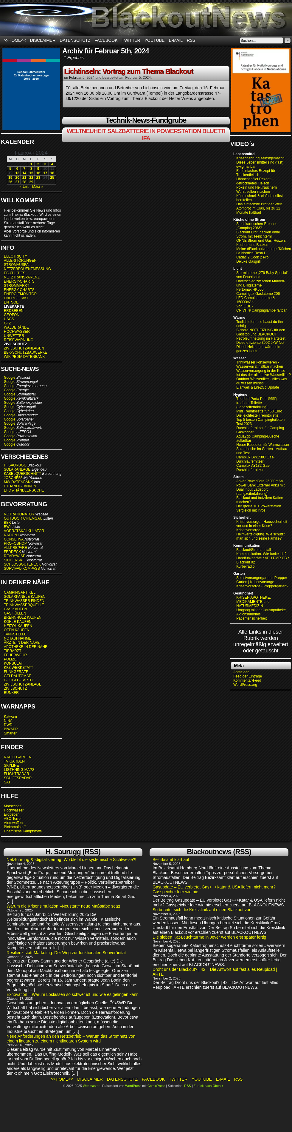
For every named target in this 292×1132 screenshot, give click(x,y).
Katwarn (10, 716)
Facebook (105, 40)
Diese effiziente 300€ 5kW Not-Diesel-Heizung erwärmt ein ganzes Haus (260, 347)
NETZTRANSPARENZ (22, 277)
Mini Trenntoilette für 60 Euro (259, 411)
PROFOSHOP (15, 543)
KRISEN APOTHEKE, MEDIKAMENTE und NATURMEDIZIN (253, 601)
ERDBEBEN (14, 311)
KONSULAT (13, 663)
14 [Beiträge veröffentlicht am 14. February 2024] (24, 173)
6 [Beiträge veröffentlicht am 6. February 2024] (17, 169)
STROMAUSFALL (18, 265)
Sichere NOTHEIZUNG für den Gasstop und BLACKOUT (260, 332)
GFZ (7, 323)
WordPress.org (245, 685)
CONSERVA (14, 539)
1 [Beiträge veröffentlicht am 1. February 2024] (31, 164)
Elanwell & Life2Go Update (257, 387)
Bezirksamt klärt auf (171, 859)
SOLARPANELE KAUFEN (24, 597)
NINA (8, 721)
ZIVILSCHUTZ (15, 688)
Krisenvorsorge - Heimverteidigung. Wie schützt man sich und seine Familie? (260, 534)
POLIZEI (11, 659)
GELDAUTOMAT (17, 676)
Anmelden (241, 672)
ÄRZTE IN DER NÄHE (22, 642)
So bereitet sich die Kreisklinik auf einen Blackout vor (201, 909)
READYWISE (14, 556)
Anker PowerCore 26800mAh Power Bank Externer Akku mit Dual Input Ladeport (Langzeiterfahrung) (260, 487)
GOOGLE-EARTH (18, 680)
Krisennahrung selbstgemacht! (260, 158)
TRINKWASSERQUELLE (24, 605)
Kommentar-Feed (247, 680)
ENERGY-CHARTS (19, 281)
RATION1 (11, 535)
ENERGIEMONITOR (20, 294)
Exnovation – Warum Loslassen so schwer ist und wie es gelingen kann (73, 994)
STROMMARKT (17, 286)
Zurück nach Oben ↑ (208, 1086)
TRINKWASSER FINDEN (24, 601)
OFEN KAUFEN (16, 630)
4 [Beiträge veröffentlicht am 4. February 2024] (52, 164)
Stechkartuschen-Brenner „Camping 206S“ (256, 226)
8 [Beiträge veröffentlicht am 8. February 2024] (31, 169)
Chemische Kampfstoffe (23, 831)
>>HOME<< (15, 40)
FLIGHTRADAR (16, 774)
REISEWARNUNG (18, 340)
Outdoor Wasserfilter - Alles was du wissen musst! (261, 381)
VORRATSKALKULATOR (24, 531)
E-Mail (176, 40)
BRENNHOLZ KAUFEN (22, 617)
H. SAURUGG (15, 465)
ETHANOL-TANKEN (20, 486)
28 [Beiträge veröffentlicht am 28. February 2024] (24, 182)
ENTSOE (11, 302)
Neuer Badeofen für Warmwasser (262, 445)
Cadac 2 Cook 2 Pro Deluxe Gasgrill (252, 259)
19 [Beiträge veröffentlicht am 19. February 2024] (10, 177)
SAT (7, 782)
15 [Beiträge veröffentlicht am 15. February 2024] (31, 173)
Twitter (131, 40)
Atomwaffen (13, 823)
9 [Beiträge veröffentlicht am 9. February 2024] (38, 169)
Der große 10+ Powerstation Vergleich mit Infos (258, 508)
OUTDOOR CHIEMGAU (23, 518)
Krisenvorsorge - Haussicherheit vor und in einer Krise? (261, 524)
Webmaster (91, 1086)
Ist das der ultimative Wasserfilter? (263, 375)
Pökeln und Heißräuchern (256, 187)
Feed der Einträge (247, 676)
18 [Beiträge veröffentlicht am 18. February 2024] (52, 173)
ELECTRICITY (15, 256)
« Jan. (24, 186)
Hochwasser (14, 810)
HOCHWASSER (17, 331)
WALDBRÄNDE (16, 327)
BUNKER (11, 693)
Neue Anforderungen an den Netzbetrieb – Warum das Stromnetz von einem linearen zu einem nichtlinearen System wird (71, 1038)
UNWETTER (14, 336)
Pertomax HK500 (249, 289)
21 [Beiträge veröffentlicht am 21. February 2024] (24, 177)
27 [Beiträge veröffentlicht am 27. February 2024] (17, 182)
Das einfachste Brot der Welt (259, 204)
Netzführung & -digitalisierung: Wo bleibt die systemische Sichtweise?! (71, 859)
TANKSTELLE (15, 634)
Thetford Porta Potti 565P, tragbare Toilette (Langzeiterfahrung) (256, 403)
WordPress (133, 1086)
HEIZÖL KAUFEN (18, 626)
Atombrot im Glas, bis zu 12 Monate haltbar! (258, 210)
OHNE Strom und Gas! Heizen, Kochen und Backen (261, 242)
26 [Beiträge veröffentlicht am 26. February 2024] (10, 182)
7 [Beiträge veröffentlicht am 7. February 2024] (24, 169)
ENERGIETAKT (16, 298)
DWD (8, 725)
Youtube (155, 40)
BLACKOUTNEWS (146, 19)
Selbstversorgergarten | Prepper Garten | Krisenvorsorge (261, 580)
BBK (7, 522)
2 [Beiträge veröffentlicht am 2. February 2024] (38, 164)
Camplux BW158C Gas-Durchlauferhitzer (255, 459)
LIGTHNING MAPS (19, 770)
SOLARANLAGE (17, 469)
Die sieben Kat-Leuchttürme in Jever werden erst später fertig (209, 937)
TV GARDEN (14, 761)
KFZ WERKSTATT (18, 668)
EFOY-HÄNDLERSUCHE (24, 490)
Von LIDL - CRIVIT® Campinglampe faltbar (261, 308)
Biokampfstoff (14, 827)
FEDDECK (12, 552)
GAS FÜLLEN (15, 613)
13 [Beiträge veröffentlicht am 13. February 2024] (17, 173)
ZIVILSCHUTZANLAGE (22, 684)
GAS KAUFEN (15, 609)
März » (37, 186)
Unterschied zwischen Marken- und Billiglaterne (260, 283)
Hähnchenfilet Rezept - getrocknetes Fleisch (254, 181)
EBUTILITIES (14, 273)
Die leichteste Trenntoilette (257, 415)
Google (9, 377)
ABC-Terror (13, 819)
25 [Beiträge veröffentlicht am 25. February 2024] (52, 177)
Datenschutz (75, 40)
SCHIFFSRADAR (18, 778)
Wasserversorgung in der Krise (261, 371)
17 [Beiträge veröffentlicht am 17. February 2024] (45, 173)
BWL (8, 527)
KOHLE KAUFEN (18, 622)
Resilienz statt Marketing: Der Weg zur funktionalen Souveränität (66, 952)
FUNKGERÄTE (16, 672)
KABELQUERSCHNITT (22, 474)
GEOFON (11, 315)
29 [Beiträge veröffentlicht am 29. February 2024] (31, 182)
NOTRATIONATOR (19, 514)
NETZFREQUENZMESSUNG (27, 269)
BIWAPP (11, 729)
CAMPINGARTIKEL (19, 592)
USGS (9, 319)
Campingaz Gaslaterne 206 (258, 294)
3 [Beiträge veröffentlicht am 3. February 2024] (45, 164)
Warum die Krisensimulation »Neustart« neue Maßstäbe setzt (63, 906)
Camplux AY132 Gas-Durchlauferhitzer (253, 467)
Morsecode (12, 806)
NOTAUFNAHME (17, 638)
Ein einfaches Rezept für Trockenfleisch (255, 173)
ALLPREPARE (15, 548)
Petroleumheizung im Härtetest (260, 338)
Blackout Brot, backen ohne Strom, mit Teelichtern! (258, 234)
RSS (191, 40)
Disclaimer (43, 40)
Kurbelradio (245, 566)
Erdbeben (11, 814)
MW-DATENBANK (18, 482)
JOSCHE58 (13, 478)
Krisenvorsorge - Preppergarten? (262, 586)
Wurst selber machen (253, 192)
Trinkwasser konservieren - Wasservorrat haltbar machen (259, 364)
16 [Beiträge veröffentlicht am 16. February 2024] (38, 173)
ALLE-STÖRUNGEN (20, 260)
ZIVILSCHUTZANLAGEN (24, 348)
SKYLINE (11, 765)
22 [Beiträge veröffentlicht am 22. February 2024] (31, 177)
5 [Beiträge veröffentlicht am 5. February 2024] (10, 169)
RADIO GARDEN (18, 757)
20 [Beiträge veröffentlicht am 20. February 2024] (17, 177)
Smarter (10, 733)
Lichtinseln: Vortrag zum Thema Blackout (128, 71)
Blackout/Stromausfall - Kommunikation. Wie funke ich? (261, 552)
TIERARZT (12, 651)
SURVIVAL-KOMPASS (22, 568)
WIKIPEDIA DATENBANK (24, 357)
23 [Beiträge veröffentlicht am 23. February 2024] (38, 177)
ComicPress (156, 1086)
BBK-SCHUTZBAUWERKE (25, 352)
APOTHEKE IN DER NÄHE (25, 647)
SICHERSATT (15, 560)
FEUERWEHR (15, 655)
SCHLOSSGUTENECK (22, 564)
